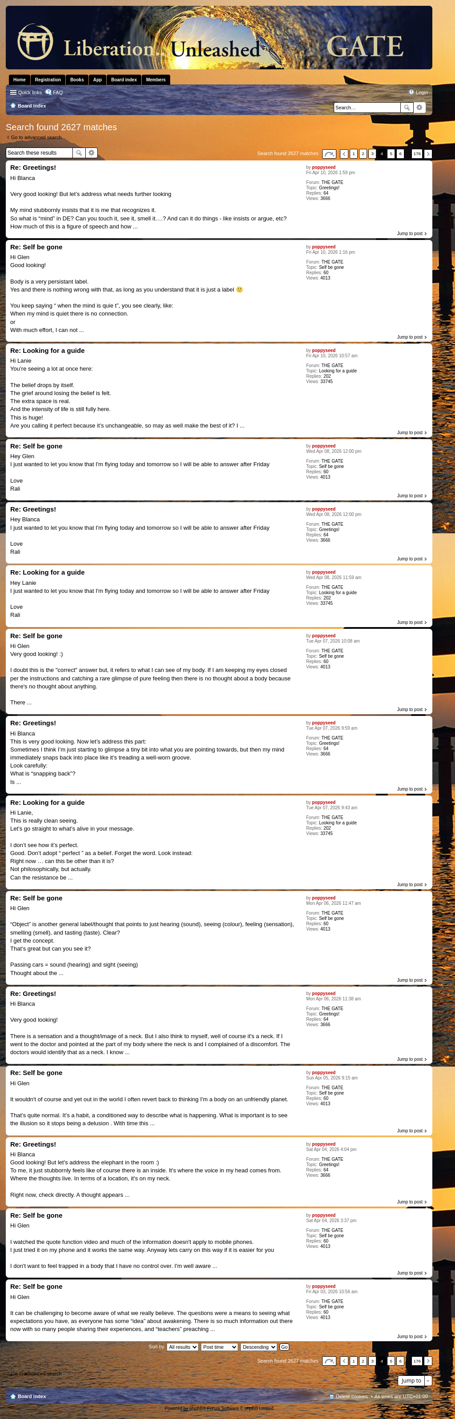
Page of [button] (329, 154)
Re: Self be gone (36, 247)
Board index (32, 1396)
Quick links (30, 92)
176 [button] (416, 153)
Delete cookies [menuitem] (352, 1396)
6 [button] (400, 153)
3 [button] (372, 153)
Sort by (156, 1346)
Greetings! (329, 187)
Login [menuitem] (422, 92)
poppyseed (323, 167)
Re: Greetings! (33, 167)
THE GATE (332, 182)
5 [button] (391, 153)
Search (407, 107)
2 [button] (363, 153)
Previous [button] (344, 154)
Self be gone (331, 267)
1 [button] (353, 153)
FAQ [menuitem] (58, 92)
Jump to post (410, 233)
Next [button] (428, 154)
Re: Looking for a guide (47, 350)
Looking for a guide (338, 370)
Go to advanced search (36, 137)
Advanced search (420, 107)
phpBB (196, 1408)
